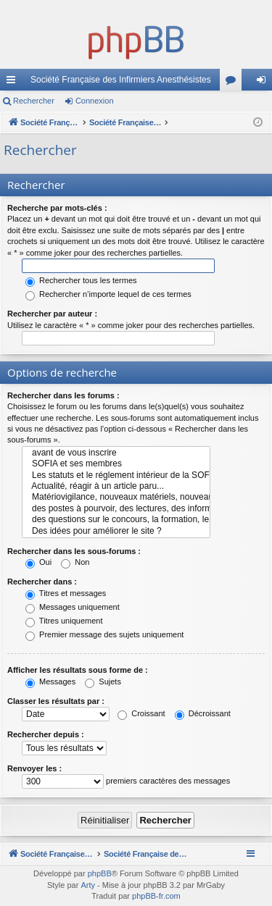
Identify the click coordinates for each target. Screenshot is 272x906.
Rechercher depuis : (45, 734)
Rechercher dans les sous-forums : (74, 551)
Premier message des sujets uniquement (104, 634)
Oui (38, 562)
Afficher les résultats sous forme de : (77, 670)
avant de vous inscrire (116, 453)
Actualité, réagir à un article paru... (116, 486)
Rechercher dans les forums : (63, 395)
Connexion (94, 100)
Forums (234, 83)
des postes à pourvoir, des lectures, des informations (116, 508)
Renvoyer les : (34, 768)
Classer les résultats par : (55, 701)
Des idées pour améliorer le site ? (116, 531)
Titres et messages (65, 593)
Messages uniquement (72, 607)
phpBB (100, 873)
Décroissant (203, 713)
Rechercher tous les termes (81, 280)
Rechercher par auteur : (52, 313)
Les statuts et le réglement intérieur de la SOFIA (116, 475)
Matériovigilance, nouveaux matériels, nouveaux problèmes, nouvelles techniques (116, 497)
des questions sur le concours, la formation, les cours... (116, 519)
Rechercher (33, 100)
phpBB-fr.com (156, 896)
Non (75, 562)
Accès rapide (14, 83)
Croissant (141, 713)
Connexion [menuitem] (264, 83)
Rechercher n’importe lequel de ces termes (108, 294)
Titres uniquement (64, 620)
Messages (50, 681)
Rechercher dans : (42, 581)
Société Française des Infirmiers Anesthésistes (120, 80)
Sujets (103, 681)
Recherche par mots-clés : (57, 208)
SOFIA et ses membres (116, 463)
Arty (88, 885)
